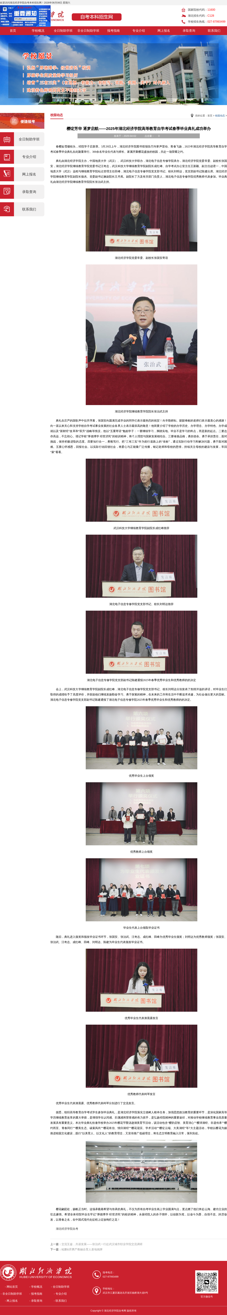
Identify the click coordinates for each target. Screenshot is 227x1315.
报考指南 (113, 30)
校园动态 (220, 115)
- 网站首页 (11, 1286)
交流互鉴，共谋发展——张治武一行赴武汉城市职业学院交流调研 (101, 1244)
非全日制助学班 (88, 30)
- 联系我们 (60, 1300)
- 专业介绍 (60, 1293)
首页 (13, 30)
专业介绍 (138, 30)
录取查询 (189, 30)
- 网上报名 (11, 1300)
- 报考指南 (35, 1293)
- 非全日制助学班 (11, 1293)
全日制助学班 (63, 30)
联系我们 (214, 30)
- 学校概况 (35, 1286)
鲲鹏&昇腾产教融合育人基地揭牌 (81, 1249)
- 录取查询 (35, 1300)
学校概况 (38, 30)
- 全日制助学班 (60, 1286)
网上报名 (164, 30)
